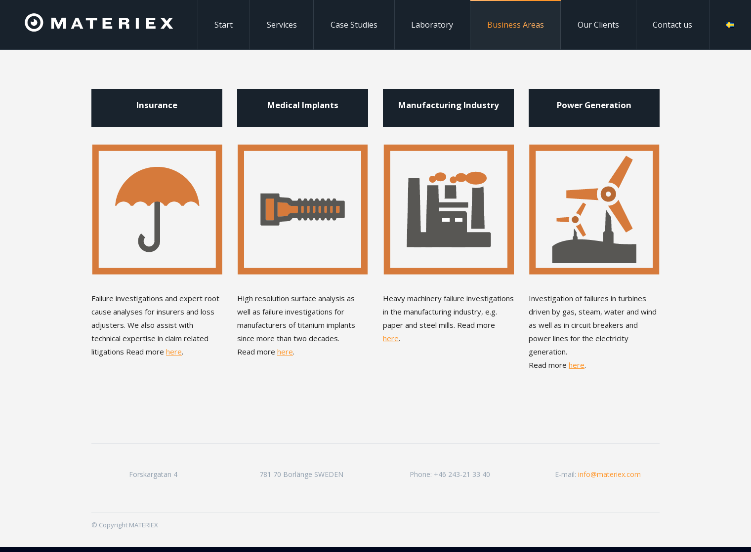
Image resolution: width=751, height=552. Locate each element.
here (174, 351)
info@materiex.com (609, 474)
